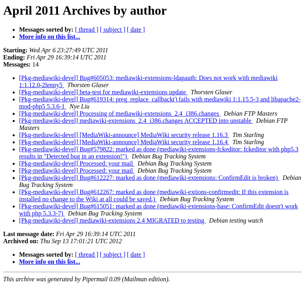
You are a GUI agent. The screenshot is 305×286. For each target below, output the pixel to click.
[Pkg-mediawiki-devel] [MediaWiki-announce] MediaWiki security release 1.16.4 (124, 142)
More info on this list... (49, 36)
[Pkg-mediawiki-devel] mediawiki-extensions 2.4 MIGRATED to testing (112, 220)
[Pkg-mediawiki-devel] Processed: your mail (77, 163)
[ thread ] (86, 29)
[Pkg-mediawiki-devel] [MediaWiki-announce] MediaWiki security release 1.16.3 (124, 135)
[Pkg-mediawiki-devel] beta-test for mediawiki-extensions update (103, 92)
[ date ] (136, 29)
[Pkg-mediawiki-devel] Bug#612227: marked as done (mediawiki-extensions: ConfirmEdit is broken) (149, 177)
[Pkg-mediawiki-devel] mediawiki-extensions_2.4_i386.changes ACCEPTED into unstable (136, 120)
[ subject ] (112, 29)
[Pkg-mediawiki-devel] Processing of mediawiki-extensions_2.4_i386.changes (119, 113)
